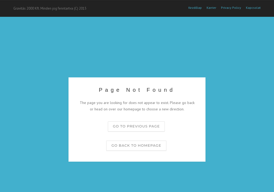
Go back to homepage (136, 145)
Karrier (211, 7)
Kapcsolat (253, 7)
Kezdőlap (195, 7)
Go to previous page (136, 126)
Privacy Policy (231, 7)
